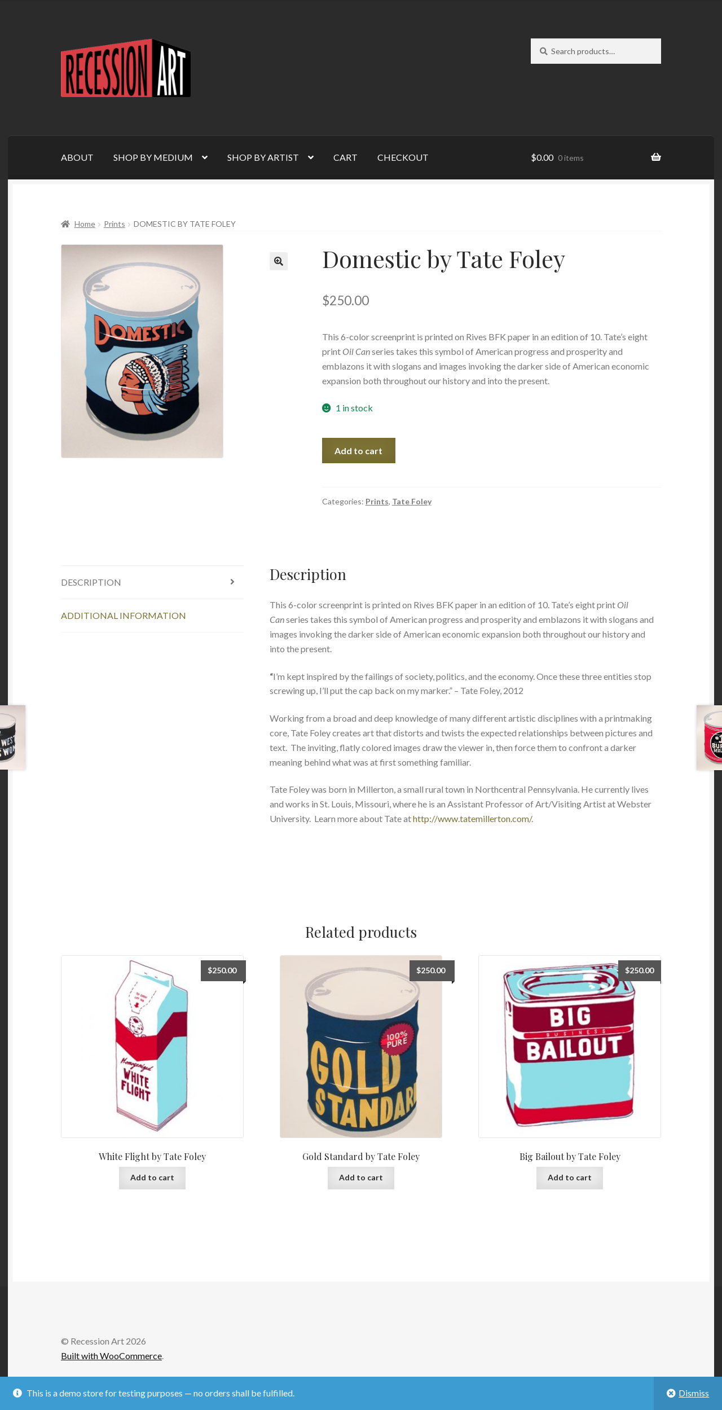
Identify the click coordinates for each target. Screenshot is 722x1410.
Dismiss (694, 1392)
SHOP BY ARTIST (263, 157)
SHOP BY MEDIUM (153, 157)
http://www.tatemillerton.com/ (472, 818)
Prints (114, 224)
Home (84, 224)
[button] (279, 261)
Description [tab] (91, 582)
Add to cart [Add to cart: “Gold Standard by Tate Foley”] (361, 1177)
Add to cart (358, 450)
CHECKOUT (403, 157)
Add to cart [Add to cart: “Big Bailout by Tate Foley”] (570, 1177)
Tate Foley (412, 501)
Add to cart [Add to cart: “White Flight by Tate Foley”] (152, 1177)
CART (345, 157)
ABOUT (77, 157)
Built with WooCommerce (111, 1355)
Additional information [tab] (123, 615)
